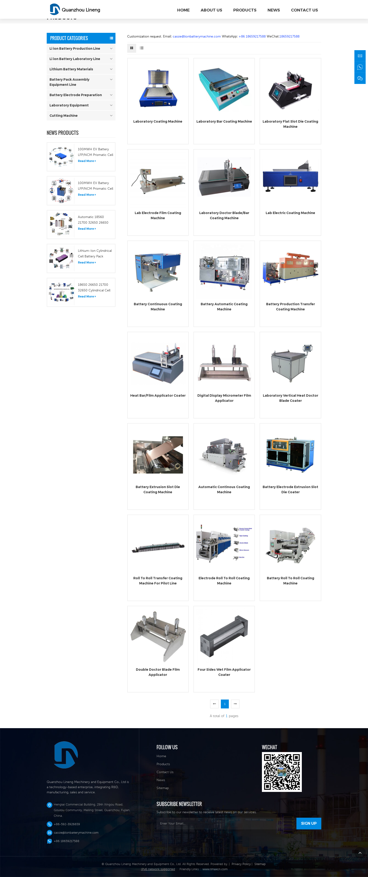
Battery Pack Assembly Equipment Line (69, 82)
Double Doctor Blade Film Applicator (158, 672)
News (161, 780)
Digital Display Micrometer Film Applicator (224, 398)
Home (183, 10)
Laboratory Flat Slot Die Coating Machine (290, 124)
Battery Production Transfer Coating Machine (290, 306)
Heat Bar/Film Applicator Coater (158, 395)
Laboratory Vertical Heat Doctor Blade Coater (290, 398)
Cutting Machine (64, 115)
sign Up (309, 823)
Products (163, 764)
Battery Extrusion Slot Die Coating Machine (158, 489)
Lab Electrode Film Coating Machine (158, 215)
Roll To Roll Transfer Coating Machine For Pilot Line (157, 580)
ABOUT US (211, 10)
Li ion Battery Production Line (75, 48)
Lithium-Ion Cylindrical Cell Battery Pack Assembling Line (95, 254)
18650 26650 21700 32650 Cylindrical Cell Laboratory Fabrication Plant (94, 288)
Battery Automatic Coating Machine (224, 306)
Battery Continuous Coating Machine (158, 306)
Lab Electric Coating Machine (290, 213)
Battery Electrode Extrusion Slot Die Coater (290, 489)
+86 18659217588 (66, 841)
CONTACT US (304, 10)
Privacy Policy (241, 864)
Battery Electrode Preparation (76, 95)
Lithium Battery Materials (71, 69)
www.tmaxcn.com (215, 869)
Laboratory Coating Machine (157, 121)
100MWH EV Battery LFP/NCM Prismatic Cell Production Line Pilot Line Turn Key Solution (95, 152)
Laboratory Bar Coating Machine (224, 121)
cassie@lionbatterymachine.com (76, 832)
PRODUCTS (245, 10)
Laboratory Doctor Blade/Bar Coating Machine (224, 215)
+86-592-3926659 (67, 824)
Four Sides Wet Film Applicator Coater (224, 672)
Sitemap (163, 788)
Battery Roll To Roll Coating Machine (290, 580)
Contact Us (165, 772)
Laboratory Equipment (69, 105)
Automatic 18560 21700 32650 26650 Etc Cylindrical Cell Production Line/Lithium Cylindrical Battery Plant (95, 220)
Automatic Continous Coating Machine (224, 489)
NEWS (274, 10)
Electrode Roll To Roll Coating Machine (224, 580)
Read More (87, 161)
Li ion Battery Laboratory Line (75, 59)
